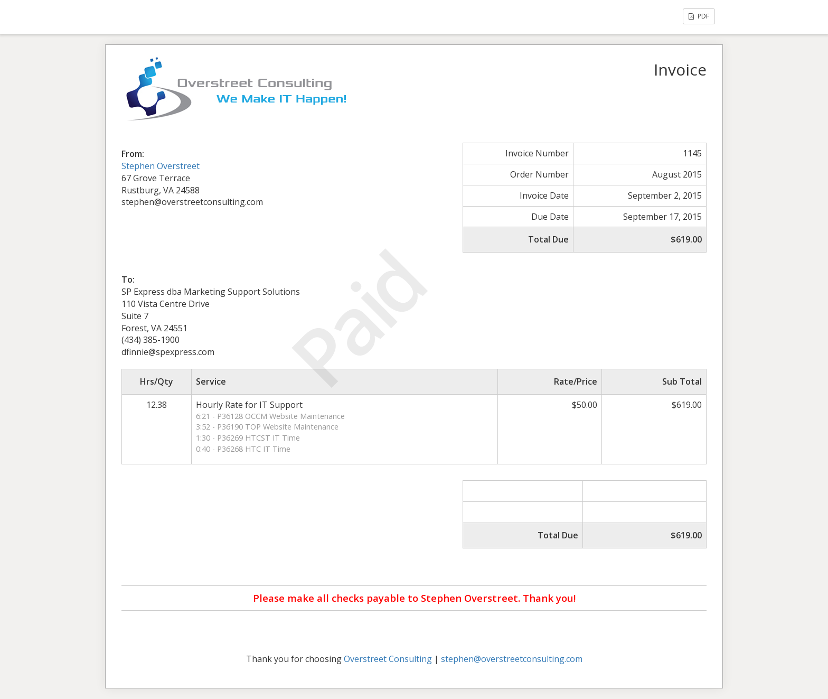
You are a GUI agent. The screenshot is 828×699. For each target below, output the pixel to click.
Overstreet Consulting (388, 659)
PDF (699, 16)
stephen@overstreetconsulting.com (511, 659)
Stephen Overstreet (160, 166)
